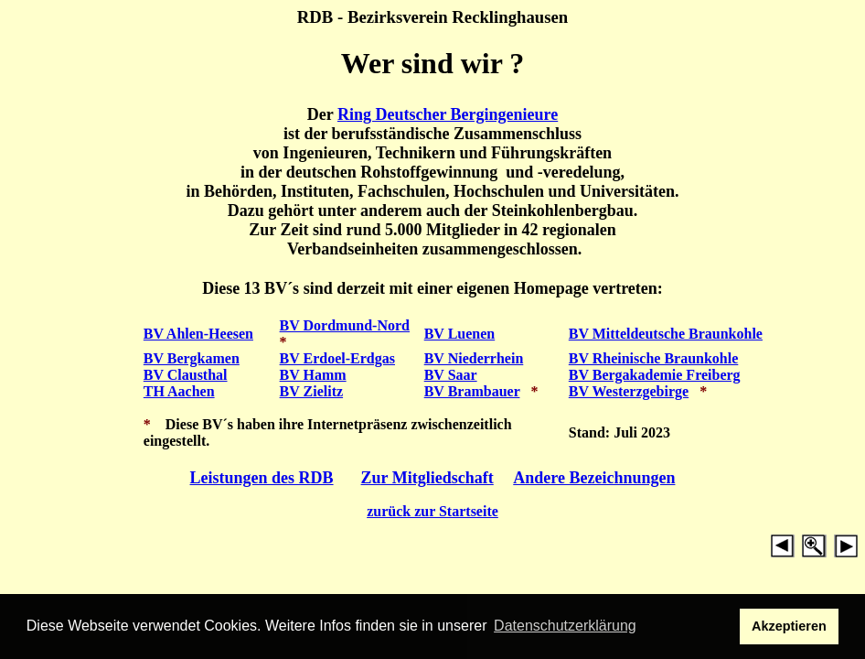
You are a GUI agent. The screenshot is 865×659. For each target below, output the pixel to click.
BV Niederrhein (474, 358)
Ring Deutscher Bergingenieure (447, 114)
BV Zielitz (311, 391)
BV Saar (450, 375)
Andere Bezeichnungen (594, 478)
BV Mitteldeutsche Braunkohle (666, 333)
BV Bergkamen (192, 358)
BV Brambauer (472, 391)
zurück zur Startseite (432, 511)
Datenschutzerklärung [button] (565, 625)
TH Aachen (179, 391)
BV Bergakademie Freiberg (655, 375)
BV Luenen (460, 333)
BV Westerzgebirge (629, 391)
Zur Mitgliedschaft (427, 478)
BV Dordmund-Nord (345, 325)
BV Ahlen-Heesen (198, 333)
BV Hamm (313, 375)
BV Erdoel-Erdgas (337, 358)
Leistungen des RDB (262, 478)
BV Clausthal (186, 375)
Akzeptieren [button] (789, 626)
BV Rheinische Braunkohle (654, 358)
